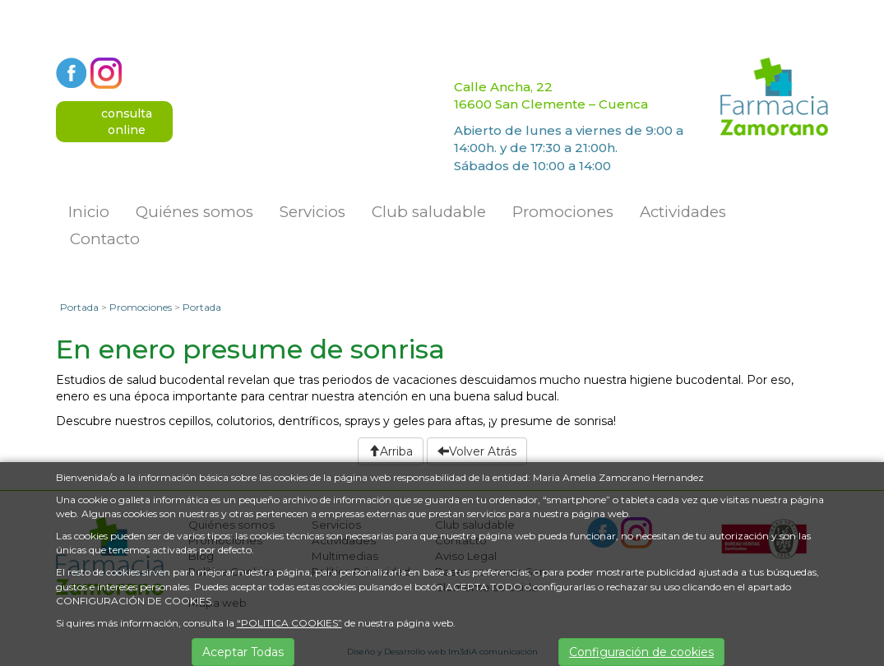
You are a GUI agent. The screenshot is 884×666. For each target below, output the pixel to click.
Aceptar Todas (243, 652)
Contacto (105, 238)
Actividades (683, 211)
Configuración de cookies (641, 652)
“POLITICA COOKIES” (289, 623)
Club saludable (429, 211)
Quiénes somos (194, 211)
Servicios (312, 211)
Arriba (390, 451)
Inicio (88, 211)
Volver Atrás (476, 451)
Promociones (562, 211)
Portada (79, 307)
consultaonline (126, 121)
